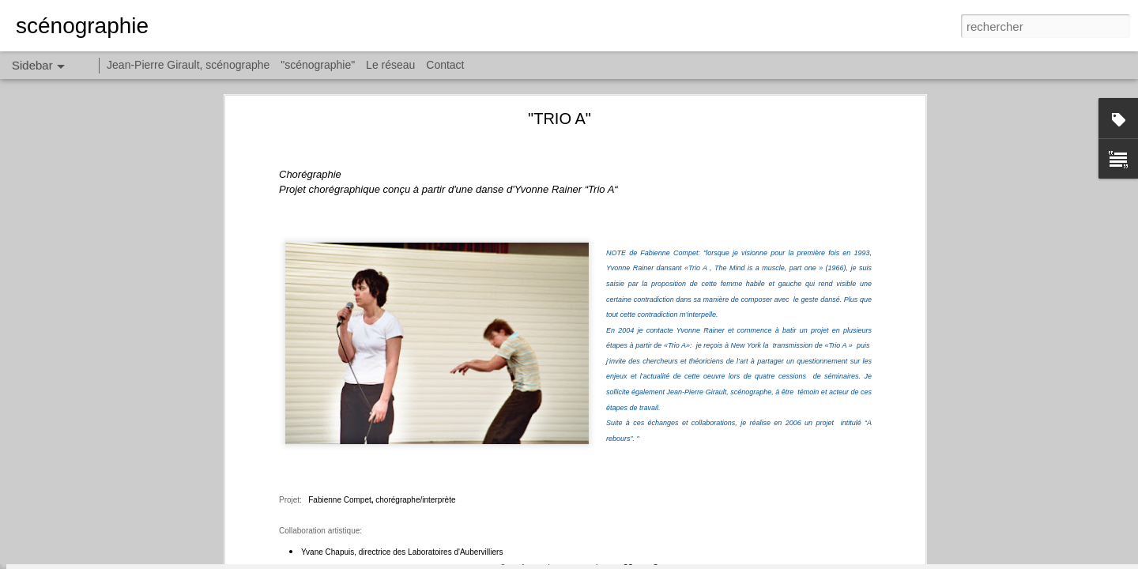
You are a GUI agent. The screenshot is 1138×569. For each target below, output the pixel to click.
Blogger (626, 560)
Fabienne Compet (338, 219)
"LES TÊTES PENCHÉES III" (100, 452)
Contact (445, 64)
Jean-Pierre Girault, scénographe (188, 64)
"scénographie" (318, 64)
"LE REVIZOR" (70, 523)
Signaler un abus (678, 560)
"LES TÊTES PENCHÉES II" (99, 487)
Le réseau (390, 64)
